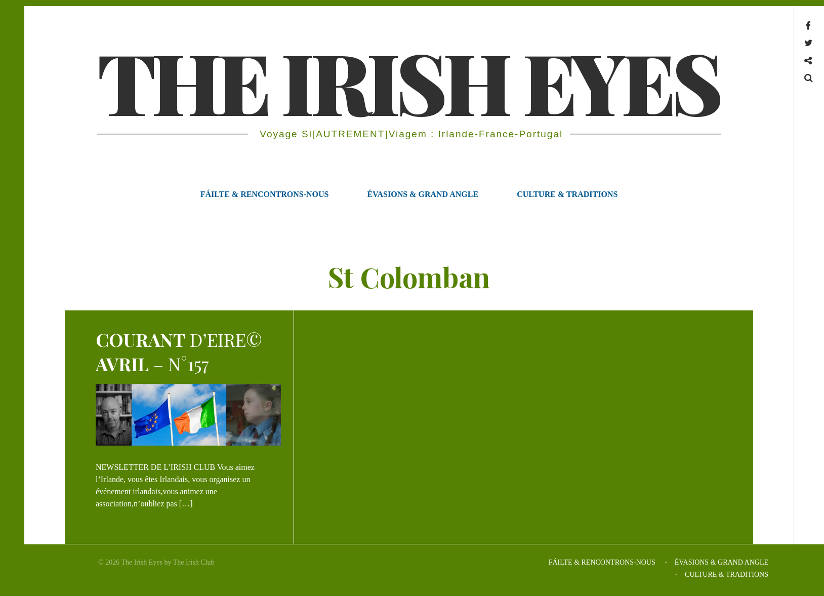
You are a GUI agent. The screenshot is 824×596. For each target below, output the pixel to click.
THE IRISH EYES (408, 81)
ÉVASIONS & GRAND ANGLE (422, 194)
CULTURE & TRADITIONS (567, 194)
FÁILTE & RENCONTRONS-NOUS (264, 194)
